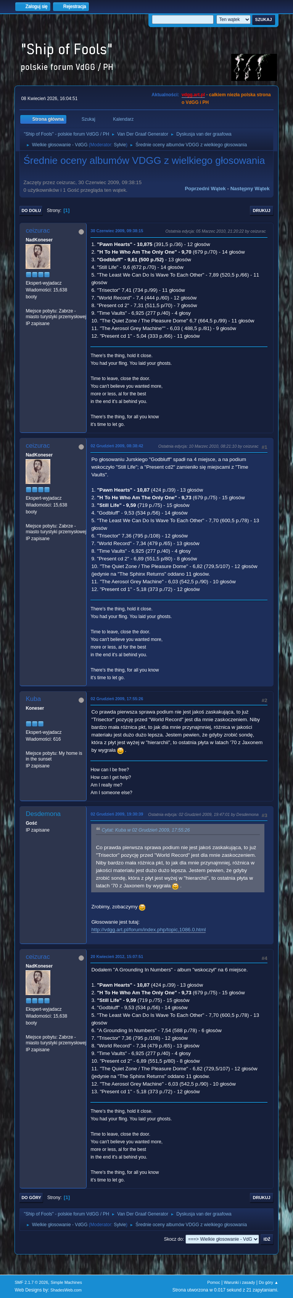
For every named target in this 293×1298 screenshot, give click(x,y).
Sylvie (120, 144)
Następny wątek (250, 188)
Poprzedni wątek (205, 188)
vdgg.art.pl (193, 94)
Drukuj (261, 210)
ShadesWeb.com (66, 1290)
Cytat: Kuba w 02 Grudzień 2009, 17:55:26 (145, 830)
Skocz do (173, 1239)
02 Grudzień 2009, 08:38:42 (116, 445)
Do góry (31, 1197)
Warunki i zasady (239, 1282)
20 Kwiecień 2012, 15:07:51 (116, 956)
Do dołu (31, 210)
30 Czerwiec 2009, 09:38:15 (116, 230)
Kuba (33, 698)
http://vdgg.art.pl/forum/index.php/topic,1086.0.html (148, 929)
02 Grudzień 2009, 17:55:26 (116, 698)
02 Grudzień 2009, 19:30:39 (116, 814)
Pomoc (213, 1282)
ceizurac (38, 230)
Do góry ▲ (268, 1282)
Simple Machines (66, 1282)
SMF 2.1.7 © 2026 (31, 1282)
